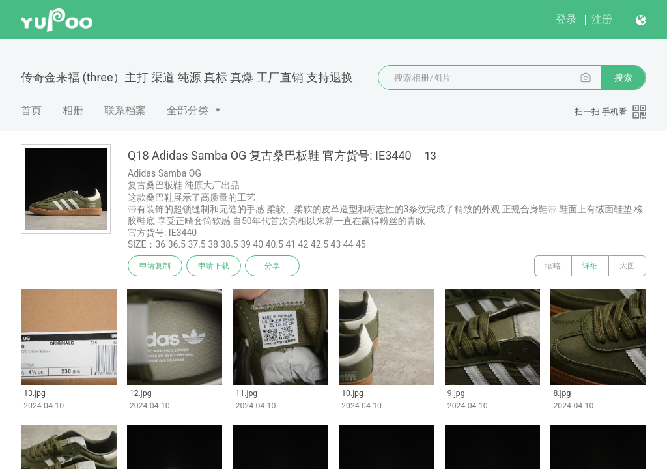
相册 (73, 110)
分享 (272, 265)
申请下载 (213, 265)
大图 (627, 265)
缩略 (553, 265)
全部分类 (187, 110)
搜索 (623, 77)
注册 (601, 19)
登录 (566, 19)
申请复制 (155, 265)
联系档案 (125, 110)
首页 (31, 110)
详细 (590, 265)
